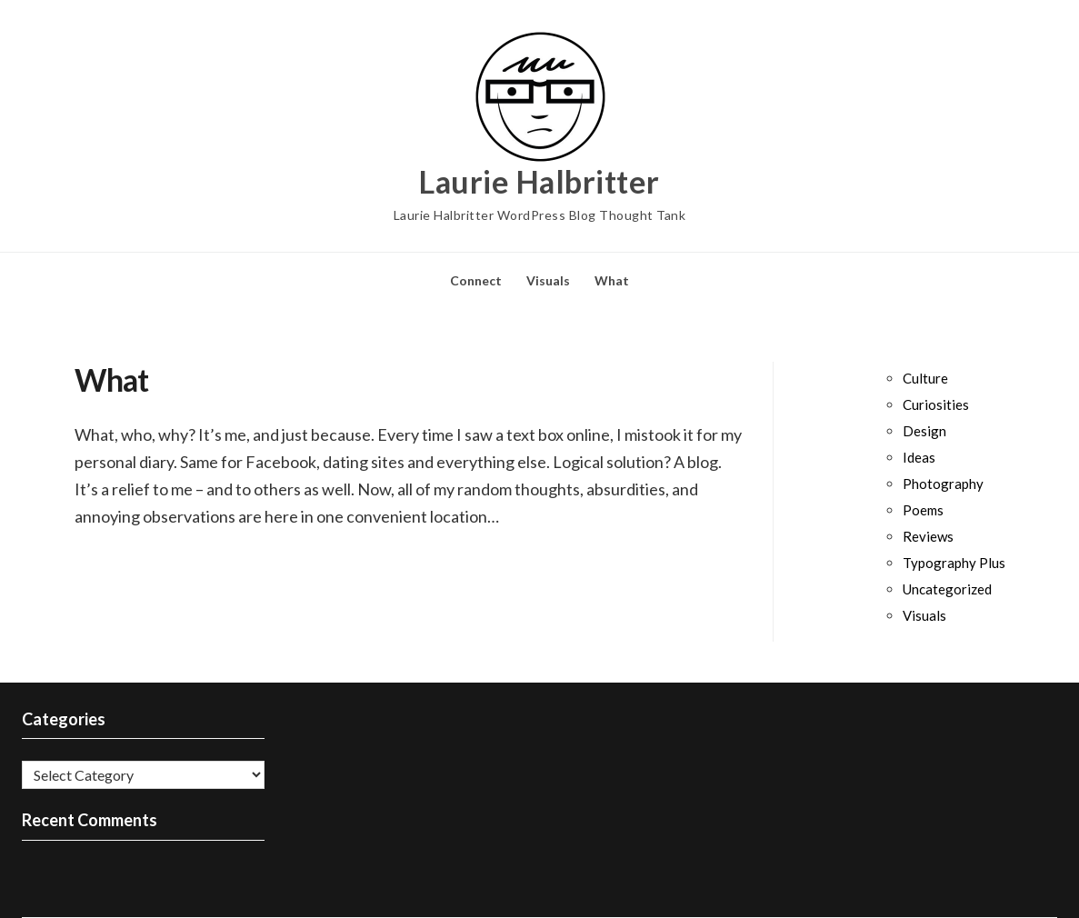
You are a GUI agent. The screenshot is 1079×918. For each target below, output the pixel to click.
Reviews (928, 536)
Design (924, 431)
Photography (943, 483)
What (611, 280)
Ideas (919, 457)
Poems (923, 510)
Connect (476, 280)
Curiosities (936, 404)
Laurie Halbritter (539, 182)
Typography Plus (954, 562)
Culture (925, 378)
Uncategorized (947, 589)
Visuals (548, 280)
